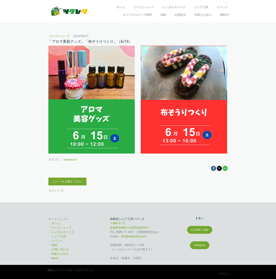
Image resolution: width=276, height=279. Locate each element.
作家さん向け (203, 14)
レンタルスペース (173, 7)
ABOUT (224, 14)
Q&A (163, 14)
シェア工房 (201, 7)
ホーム (121, 7)
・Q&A (52, 245)
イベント (222, 7)
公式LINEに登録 (199, 229)
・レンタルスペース (61, 232)
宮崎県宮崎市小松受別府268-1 (129, 227)
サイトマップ (86, 270)
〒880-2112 (117, 223)
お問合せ (180, 14)
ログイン (224, 273)
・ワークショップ (60, 227)
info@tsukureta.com (133, 236)
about (54, 258)
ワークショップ (144, 7)
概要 (49, 270)
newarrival (70, 159)
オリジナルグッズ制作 (137, 14)
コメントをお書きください (67, 181)
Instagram (200, 245)
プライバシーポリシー (65, 270)
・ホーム (54, 223)
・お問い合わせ (58, 249)
